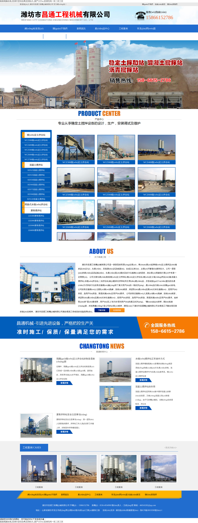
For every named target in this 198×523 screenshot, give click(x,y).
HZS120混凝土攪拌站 (36, 199)
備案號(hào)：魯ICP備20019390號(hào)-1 (145, 510)
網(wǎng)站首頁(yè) (34, 28)
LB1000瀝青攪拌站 (36, 216)
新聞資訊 (81, 28)
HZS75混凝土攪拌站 (36, 189)
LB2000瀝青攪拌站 (36, 221)
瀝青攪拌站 (36, 210)
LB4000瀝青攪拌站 (36, 230)
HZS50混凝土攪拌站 (36, 180)
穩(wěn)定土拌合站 (36, 135)
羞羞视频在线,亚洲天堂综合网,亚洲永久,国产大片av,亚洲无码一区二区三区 (31, 1)
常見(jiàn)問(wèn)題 (146, 28)
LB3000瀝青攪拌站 (36, 225)
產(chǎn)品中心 (102, 28)
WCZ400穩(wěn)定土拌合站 (36, 145)
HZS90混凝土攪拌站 (36, 194)
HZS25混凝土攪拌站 (36, 170)
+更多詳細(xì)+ (170, 448)
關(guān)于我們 (147, 4)
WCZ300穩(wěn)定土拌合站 (36, 140)
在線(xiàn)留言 (160, 4)
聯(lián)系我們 (172, 4)
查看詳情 (64, 383)
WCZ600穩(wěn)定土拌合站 (36, 155)
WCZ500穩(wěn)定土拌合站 (36, 150)
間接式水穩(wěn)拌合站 (36, 204)
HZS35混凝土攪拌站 (36, 175)
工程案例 (123, 28)
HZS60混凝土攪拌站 (36, 185)
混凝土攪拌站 (36, 165)
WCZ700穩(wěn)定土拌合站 (36, 159)
